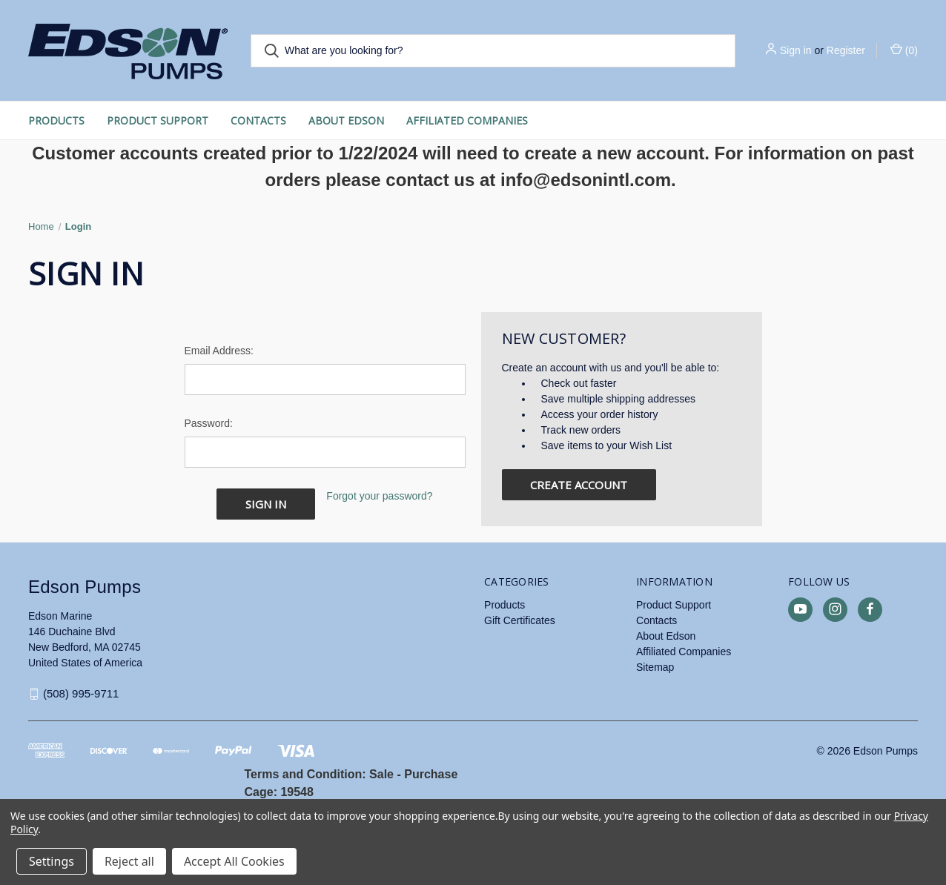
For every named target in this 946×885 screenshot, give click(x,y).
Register (846, 50)
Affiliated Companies (467, 120)
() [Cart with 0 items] (904, 49)
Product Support (157, 120)
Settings (51, 861)
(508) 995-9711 (81, 693)
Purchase (430, 774)
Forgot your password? (379, 496)
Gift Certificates (519, 620)
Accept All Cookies (234, 861)
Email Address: (219, 351)
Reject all (129, 861)
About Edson (346, 120)
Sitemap (655, 666)
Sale (381, 774)
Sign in (796, 50)
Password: (209, 423)
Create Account (578, 484)
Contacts (258, 120)
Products (56, 120)
